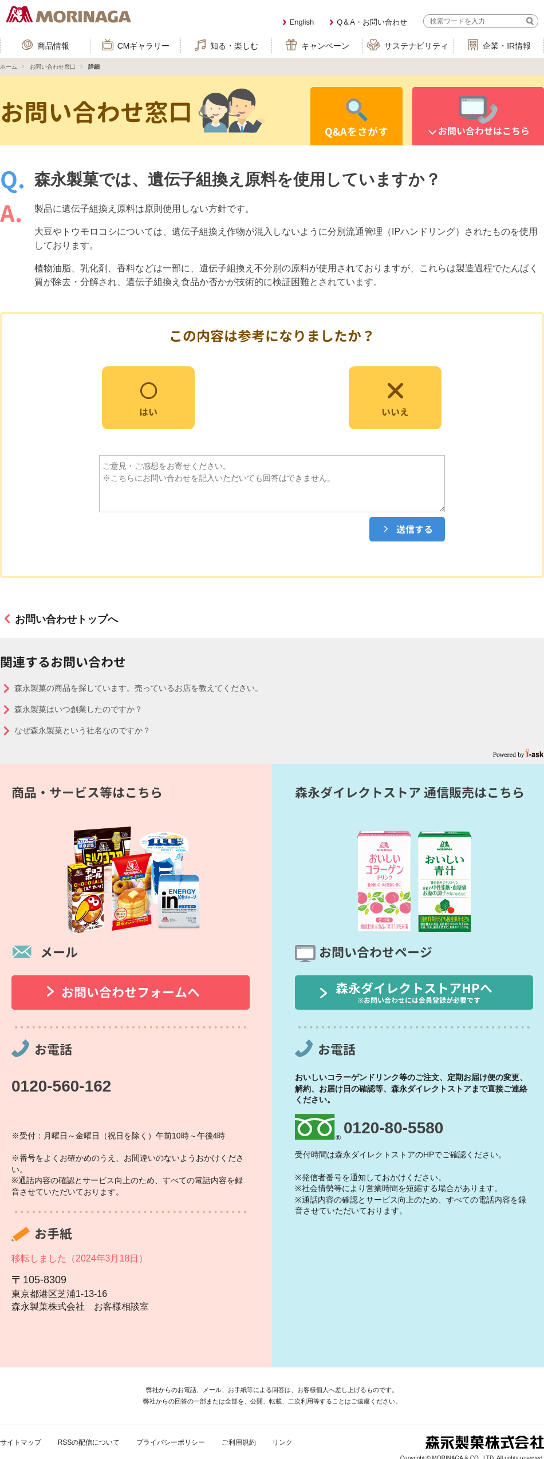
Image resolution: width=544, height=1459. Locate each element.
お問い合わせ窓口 (53, 67)
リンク (282, 1442)
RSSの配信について (89, 1442)
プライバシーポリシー (170, 1442)
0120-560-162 (61, 1086)
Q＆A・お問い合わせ (372, 22)
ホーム (8, 67)
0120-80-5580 (393, 1128)
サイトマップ (20, 1442)
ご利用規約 (239, 1442)
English (302, 22)
